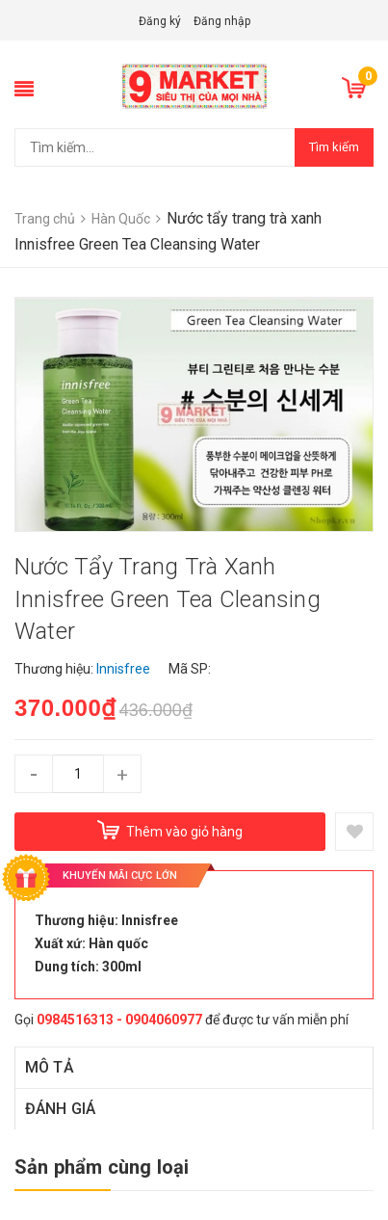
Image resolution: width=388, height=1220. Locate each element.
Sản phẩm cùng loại (102, 1167)
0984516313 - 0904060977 (119, 1019)
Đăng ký (160, 21)
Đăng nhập (222, 21)
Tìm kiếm (334, 147)
